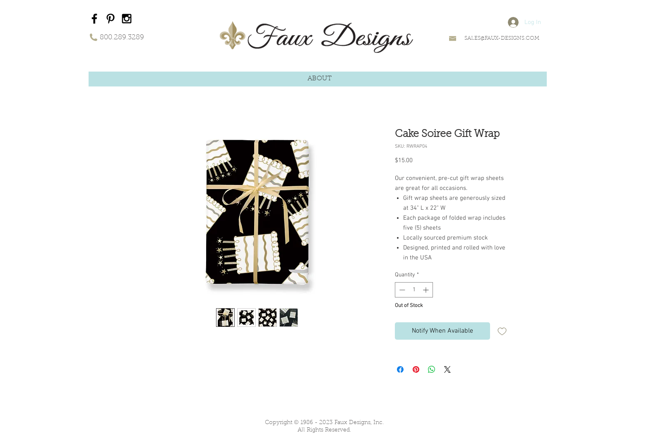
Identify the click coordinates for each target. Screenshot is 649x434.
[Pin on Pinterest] (416, 369)
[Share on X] (447, 369)
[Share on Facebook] (400, 369)
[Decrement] (401, 290)
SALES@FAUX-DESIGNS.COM (501, 38)
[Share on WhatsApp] (432, 369)
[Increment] (426, 290)
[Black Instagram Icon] (126, 18)
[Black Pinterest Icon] (110, 18)
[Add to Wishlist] (502, 331)
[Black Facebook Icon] (94, 18)
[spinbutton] (413, 290)
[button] (319, 79)
